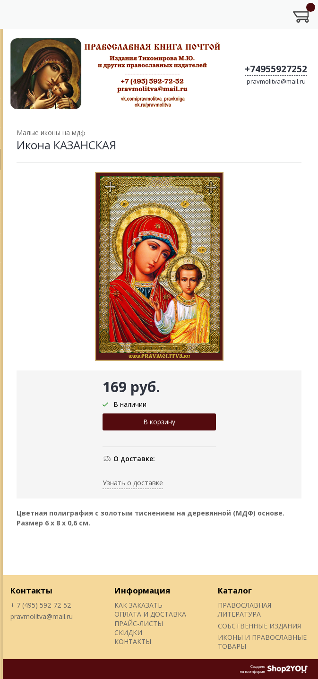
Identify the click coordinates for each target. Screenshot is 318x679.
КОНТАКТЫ (132, 641)
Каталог (235, 590)
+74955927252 (276, 69)
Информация (142, 590)
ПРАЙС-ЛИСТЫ (138, 623)
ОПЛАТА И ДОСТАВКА (150, 614)
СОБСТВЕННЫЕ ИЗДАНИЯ (259, 625)
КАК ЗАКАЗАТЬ (138, 605)
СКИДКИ (128, 632)
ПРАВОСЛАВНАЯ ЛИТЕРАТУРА (244, 610)
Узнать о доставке (133, 482)
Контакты (31, 590)
